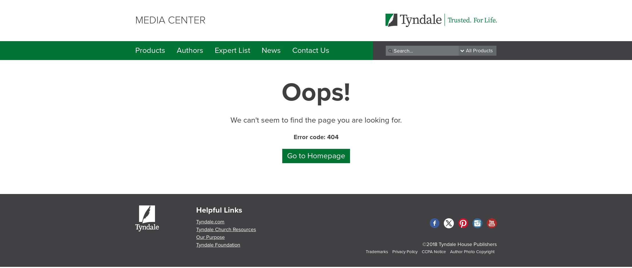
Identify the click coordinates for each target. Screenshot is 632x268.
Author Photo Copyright (472, 251)
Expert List (232, 50)
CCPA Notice (434, 251)
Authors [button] (190, 50)
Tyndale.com (210, 222)
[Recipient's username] (422, 51)
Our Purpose (210, 237)
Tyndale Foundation (218, 245)
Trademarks (377, 251)
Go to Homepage (316, 156)
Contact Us (310, 50)
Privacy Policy (405, 251)
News (271, 50)
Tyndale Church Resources (226, 229)
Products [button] (150, 50)
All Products (479, 50)
